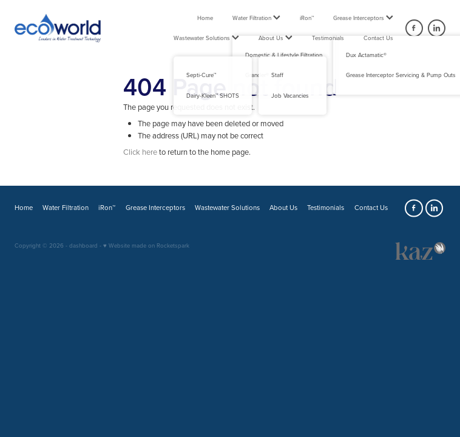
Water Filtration (256, 17)
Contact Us (378, 37)
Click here (140, 151)
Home (205, 17)
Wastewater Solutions (206, 37)
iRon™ (307, 17)
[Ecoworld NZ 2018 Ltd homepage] (58, 28)
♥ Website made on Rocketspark (146, 245)
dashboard (83, 245)
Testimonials (328, 37)
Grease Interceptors (363, 17)
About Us (276, 37)
